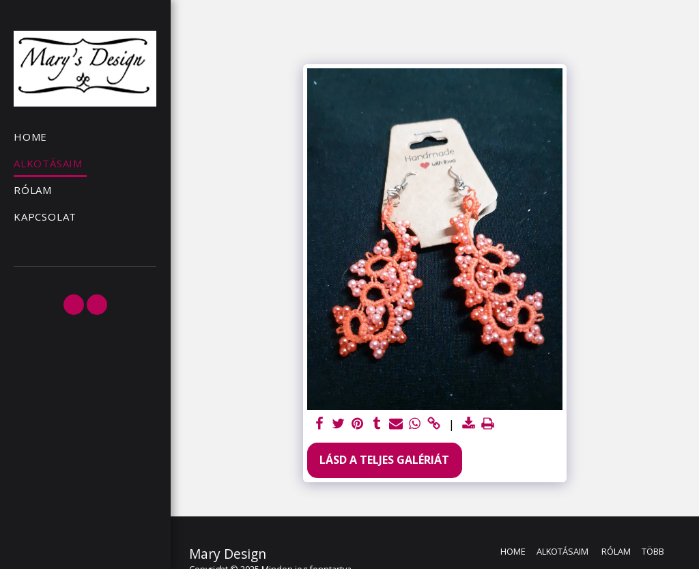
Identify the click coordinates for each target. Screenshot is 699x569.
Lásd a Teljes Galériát (384, 459)
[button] (73, 304)
